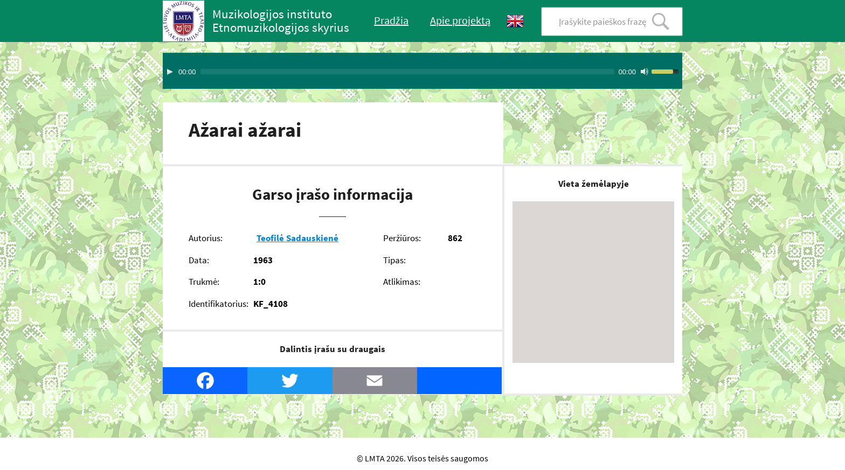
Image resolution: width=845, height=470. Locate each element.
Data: (199, 260)
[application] (422, 71)
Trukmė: (204, 281)
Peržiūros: (402, 238)
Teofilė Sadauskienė (297, 238)
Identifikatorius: (218, 304)
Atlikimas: (401, 281)
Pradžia (391, 20)
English (515, 21)
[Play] (169, 71)
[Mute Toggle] (644, 71)
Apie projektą (460, 20)
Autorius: (206, 238)
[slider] (407, 71)
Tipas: (394, 260)
